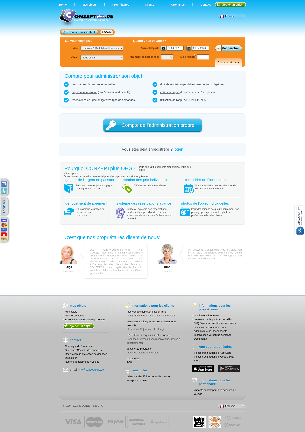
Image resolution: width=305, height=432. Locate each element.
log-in (106, 32)
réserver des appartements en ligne (147, 311)
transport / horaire (137, 380)
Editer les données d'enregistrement (85, 319)
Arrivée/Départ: (149, 48)
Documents (200, 338)
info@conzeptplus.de (91, 369)
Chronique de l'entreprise (79, 346)
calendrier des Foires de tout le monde (148, 376)
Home (63, 4)
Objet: (75, 57)
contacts (4, 190)
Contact (206, 4)
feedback (5, 206)
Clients (149, 4)
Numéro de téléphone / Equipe (82, 361)
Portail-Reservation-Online (86, 18)
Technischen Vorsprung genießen (212, 334)
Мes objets (89, 4)
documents (133, 358)
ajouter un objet (232, 4)
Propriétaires (120, 4)
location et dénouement (207, 315)
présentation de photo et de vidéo (212, 319)
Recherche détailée (228, 62)
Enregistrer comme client (79, 32)
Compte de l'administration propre (158, 125)
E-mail (4, 184)
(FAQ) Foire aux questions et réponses (148, 335)
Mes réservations (74, 315)
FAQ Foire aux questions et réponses (215, 323)
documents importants (139, 348)
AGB (129, 362)
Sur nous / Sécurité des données (83, 350)
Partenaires (177, 4)
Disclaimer (71, 357)
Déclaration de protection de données (86, 353)
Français (227, 16)
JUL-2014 (215, 422)
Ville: (76, 48)
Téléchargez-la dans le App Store (212, 352)
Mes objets (71, 311)
